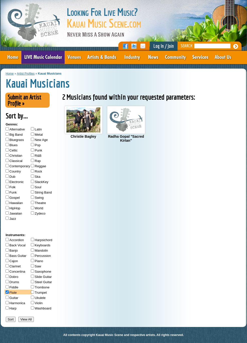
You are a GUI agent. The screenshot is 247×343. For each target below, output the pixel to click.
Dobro (14, 277)
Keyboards (42, 245)
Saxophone (43, 271)
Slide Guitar (43, 277)
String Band (43, 192)
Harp (13, 308)
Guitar (14, 298)
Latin (38, 129)
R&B (38, 155)
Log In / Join (163, 46)
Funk (13, 192)
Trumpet (41, 292)
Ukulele (40, 298)
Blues (14, 145)
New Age (41, 140)
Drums (14, 282)
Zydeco (40, 213)
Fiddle (14, 287)
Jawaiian (16, 213)
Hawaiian (16, 203)
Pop (38, 145)
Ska (37, 177)
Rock (38, 171)
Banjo (14, 250)
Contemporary (20, 166)
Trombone (42, 287)
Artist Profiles (26, 73)
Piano (39, 261)
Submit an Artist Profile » (24, 100)
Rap (38, 161)
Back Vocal (18, 245)
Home (10, 73)
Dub (13, 177)
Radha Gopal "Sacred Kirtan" (126, 124)
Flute (13, 292)
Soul (38, 187)
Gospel (15, 198)
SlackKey (41, 182)
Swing (39, 198)
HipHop (15, 208)
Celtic (14, 150)
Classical (16, 161)
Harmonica (17, 303)
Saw (38, 266)
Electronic (17, 182)
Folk (13, 187)
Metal (39, 134)
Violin (39, 303)
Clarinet (15, 266)
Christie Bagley (83, 122)
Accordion (17, 240)
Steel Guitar (43, 282)
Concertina (17, 271)
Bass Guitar (18, 256)
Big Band (16, 134)
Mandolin (41, 250)
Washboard (43, 308)
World (39, 208)
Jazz (13, 219)
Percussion (43, 256)
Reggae (40, 166)
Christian (16, 155)
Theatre (40, 203)
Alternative (17, 129)
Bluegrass (17, 140)
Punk (38, 150)
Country (15, 171)
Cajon (14, 261)
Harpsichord (43, 240)
